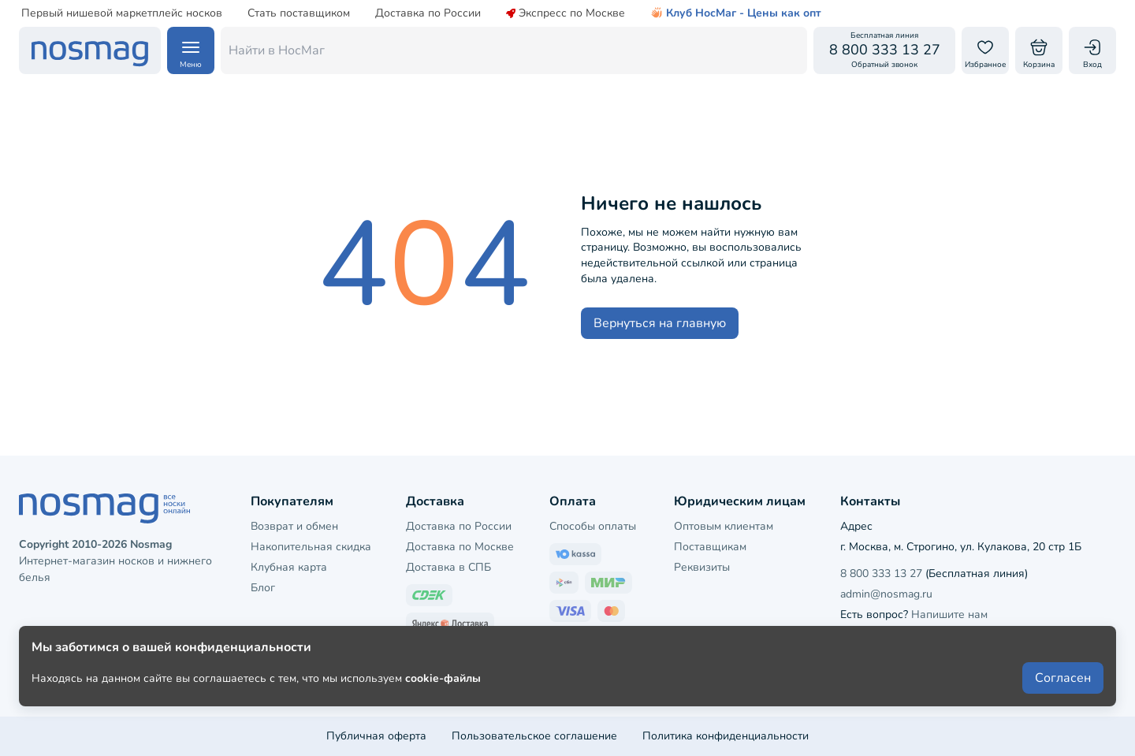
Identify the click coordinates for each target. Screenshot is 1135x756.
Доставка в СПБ (448, 567)
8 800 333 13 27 (881, 573)
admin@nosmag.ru (886, 594)
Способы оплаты (592, 526)
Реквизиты (702, 567)
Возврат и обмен (294, 526)
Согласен (1063, 702)
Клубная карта (289, 567)
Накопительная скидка (311, 546)
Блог (263, 587)
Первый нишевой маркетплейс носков (121, 13)
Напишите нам (949, 614)
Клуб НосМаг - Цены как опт (735, 13)
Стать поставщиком (298, 13)
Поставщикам (710, 546)
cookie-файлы (443, 702)
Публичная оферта (376, 735)
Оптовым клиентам (723, 526)
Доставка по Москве (460, 546)
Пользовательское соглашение (534, 735)
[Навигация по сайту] (190, 50)
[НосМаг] (90, 50)
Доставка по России (428, 13)
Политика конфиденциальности (725, 735)
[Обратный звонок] (884, 50)
